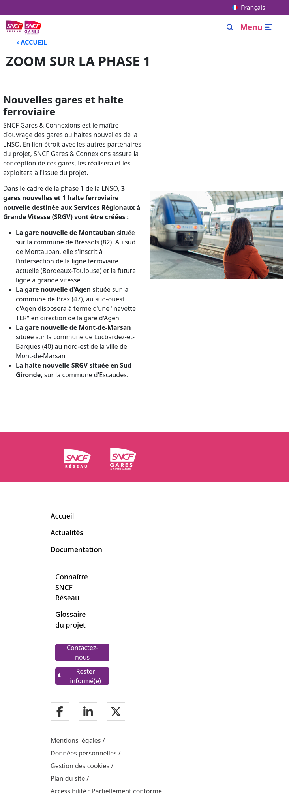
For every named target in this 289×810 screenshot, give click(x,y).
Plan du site (68, 778)
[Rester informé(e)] (82, 676)
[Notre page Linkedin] (88, 712)
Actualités (67, 532)
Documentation (76, 549)
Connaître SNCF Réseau (71, 587)
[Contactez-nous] (82, 652)
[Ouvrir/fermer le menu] (257, 27)
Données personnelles (84, 753)
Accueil (62, 516)
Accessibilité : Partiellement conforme (106, 791)
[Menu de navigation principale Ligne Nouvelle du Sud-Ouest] (24, 27)
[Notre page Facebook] (59, 712)
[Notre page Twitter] (116, 712)
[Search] (230, 27)
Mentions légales (76, 740)
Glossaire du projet (70, 619)
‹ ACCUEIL (32, 42)
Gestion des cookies (80, 765)
